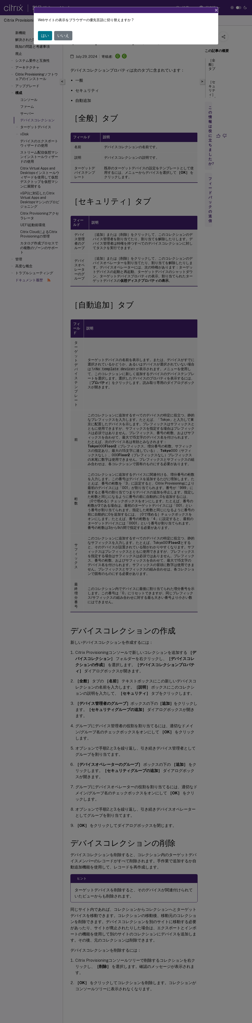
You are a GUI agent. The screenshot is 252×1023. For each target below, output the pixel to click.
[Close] (216, 10)
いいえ (63, 35)
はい (45, 35)
